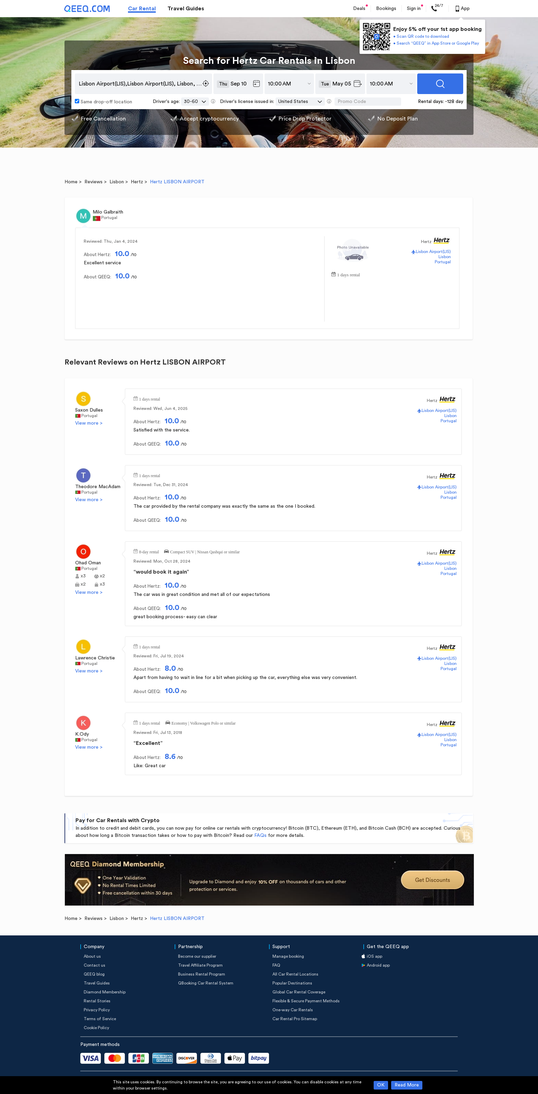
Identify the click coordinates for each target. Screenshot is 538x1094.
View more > (89, 423)
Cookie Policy (96, 1028)
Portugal (443, 262)
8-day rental (149, 551)
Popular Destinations (292, 983)
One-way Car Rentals (292, 1010)
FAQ (276, 965)
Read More (407, 1085)
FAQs (260, 835)
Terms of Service (100, 1019)
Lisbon (116, 182)
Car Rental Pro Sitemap (294, 1019)
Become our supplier (197, 956)
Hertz (137, 182)
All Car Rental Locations (295, 974)
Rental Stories (97, 1001)
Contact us (94, 965)
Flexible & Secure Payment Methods (306, 1001)
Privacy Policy (97, 1010)
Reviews (93, 182)
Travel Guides (185, 8)
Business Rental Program (201, 974)
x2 (102, 576)
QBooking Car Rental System (205, 983)
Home (71, 182)
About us (92, 956)
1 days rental (348, 274)
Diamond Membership (105, 992)
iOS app (374, 956)
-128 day (454, 101)
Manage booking (288, 956)
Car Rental (142, 8)
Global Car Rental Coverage (298, 992)
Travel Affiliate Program (200, 965)
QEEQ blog (94, 974)
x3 (83, 576)
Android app (378, 965)
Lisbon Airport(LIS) (433, 252)
